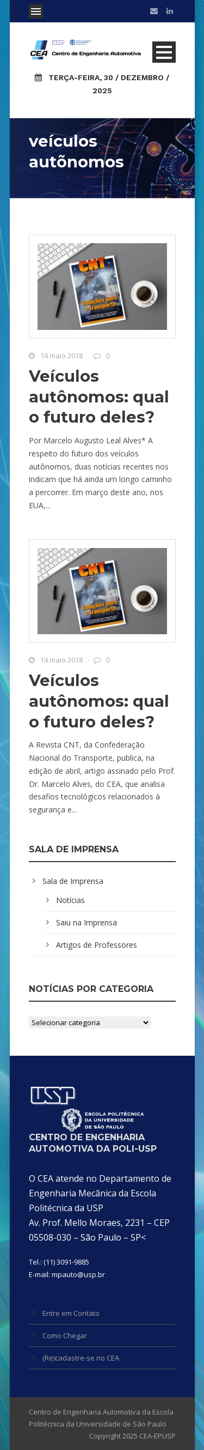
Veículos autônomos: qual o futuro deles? (99, 396)
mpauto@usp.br (78, 1274)
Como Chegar (64, 1335)
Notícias (70, 900)
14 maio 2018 (61, 355)
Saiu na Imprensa (86, 922)
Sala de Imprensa (72, 881)
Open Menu (36, 11)
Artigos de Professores (96, 945)
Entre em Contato (71, 1313)
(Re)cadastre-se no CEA (80, 1358)
